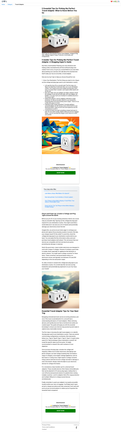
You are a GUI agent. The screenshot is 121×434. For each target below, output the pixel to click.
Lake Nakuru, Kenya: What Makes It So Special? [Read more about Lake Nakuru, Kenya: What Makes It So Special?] (58, 193)
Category (10, 4)
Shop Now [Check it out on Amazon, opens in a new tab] (60, 173)
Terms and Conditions (48, 427)
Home (3, 4)
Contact (44, 429)
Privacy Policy (46, 425)
